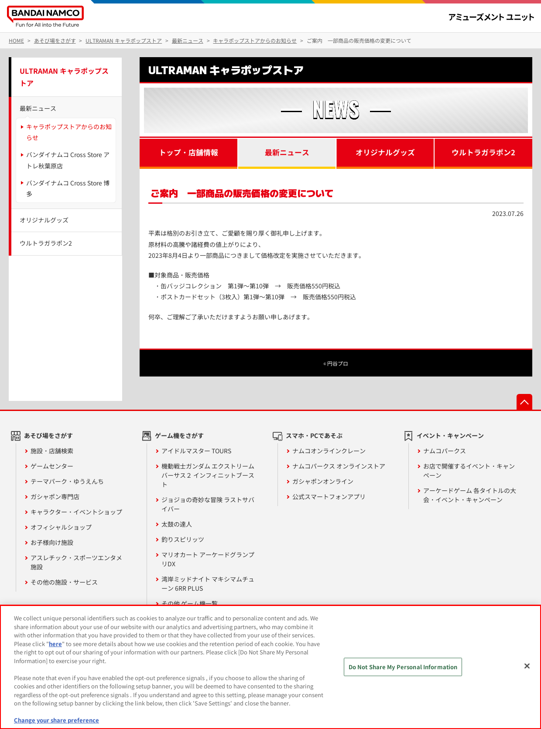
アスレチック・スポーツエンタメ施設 (76, 562)
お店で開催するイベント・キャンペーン (469, 470)
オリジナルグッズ (385, 152)
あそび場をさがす (48, 435)
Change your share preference (56, 720)
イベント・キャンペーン (450, 435)
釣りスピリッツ (182, 539)
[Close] (527, 666)
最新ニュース (287, 152)
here (55, 644)
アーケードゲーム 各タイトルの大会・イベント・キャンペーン (469, 495)
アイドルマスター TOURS (196, 450)
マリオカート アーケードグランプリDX (207, 559)
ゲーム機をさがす (179, 435)
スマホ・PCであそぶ (314, 435)
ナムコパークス (444, 450)
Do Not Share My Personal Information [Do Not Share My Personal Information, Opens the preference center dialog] (403, 667)
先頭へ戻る (524, 402)
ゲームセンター (52, 466)
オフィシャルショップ (61, 527)
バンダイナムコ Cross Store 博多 (68, 188)
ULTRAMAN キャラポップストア (64, 77)
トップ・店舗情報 (188, 152)
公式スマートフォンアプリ (329, 496)
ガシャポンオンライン (322, 481)
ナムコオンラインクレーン (329, 450)
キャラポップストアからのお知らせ (69, 132)
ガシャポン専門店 (55, 496)
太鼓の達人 (176, 524)
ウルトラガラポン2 (483, 152)
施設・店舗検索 (52, 450)
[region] (270, 667)
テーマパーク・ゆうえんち (67, 481)
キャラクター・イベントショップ (76, 511)
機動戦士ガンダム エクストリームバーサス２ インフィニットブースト (207, 475)
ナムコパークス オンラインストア (338, 466)
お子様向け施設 (52, 542)
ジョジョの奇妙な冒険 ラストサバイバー (207, 504)
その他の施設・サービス (64, 582)
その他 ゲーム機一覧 (189, 603)
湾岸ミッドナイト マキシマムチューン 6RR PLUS (207, 583)
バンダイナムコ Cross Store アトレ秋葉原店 (68, 160)
